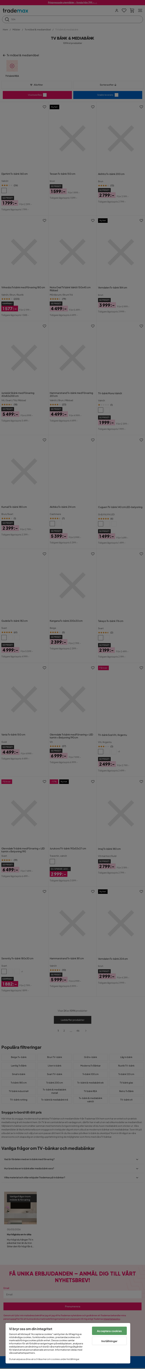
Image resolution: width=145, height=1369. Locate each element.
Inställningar (109, 1341)
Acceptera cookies (109, 1331)
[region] (68, 1343)
